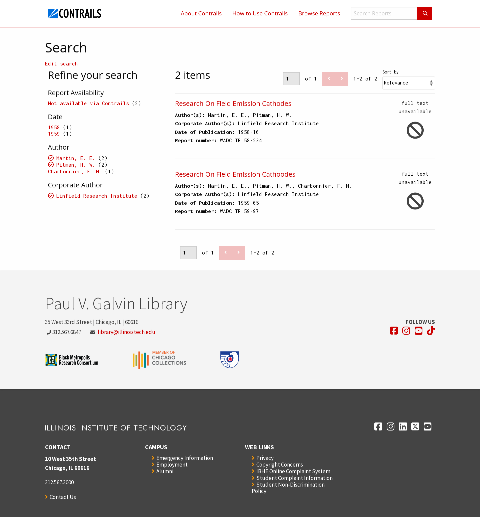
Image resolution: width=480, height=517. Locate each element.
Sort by (390, 71)
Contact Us (63, 497)
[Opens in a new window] (394, 330)
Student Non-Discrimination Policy (288, 488)
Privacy (265, 458)
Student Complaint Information (294, 478)
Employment (172, 464)
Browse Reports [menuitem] (319, 13)
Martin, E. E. (75, 158)
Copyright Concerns (279, 464)
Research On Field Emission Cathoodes (235, 174)
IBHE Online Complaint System (293, 471)
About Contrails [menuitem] (201, 13)
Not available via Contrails (88, 103)
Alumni (164, 471)
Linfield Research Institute (96, 196)
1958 (54, 127)
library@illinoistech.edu (126, 332)
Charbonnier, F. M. (75, 171)
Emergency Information (184, 458)
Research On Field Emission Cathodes (233, 103)
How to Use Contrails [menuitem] (260, 13)
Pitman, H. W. (75, 165)
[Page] (291, 78)
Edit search (61, 63)
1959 (54, 134)
